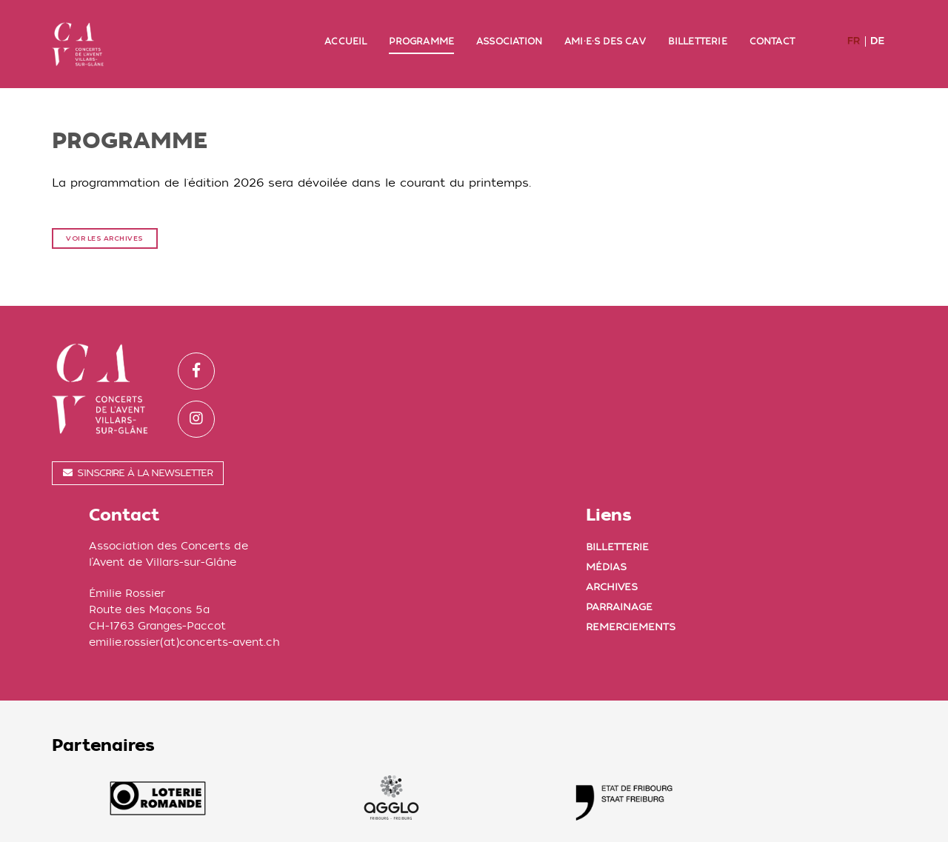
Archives (800, 398)
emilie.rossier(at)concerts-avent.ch (484, 454)
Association (509, 27)
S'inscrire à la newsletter (138, 448)
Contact (772, 27)
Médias (794, 378)
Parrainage (807, 418)
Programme (421, 27)
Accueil (345, 27)
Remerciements (819, 438)
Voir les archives (105, 211)
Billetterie (697, 27)
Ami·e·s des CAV (605, 27)
